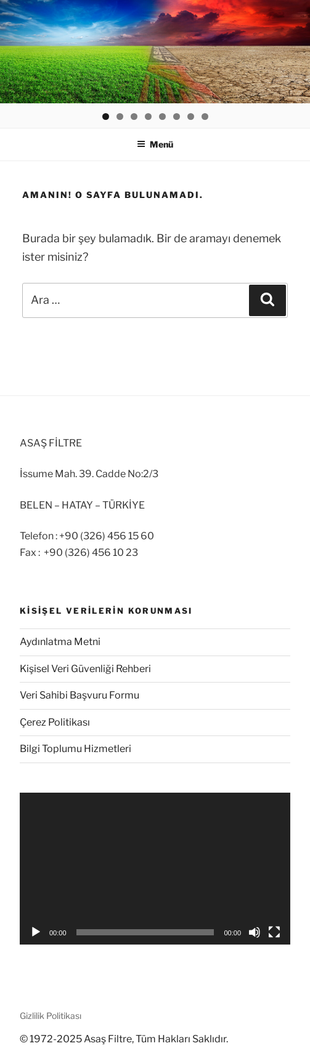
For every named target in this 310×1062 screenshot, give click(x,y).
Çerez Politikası (55, 722)
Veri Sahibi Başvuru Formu (79, 695)
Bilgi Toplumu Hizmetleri (75, 749)
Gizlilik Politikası (50, 1015)
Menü (155, 144)
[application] (155, 869)
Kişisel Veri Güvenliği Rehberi (85, 669)
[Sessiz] (254, 932)
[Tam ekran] (274, 932)
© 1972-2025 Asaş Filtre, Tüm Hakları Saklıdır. (124, 1039)
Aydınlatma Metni (60, 642)
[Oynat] (36, 932)
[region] (155, 51)
